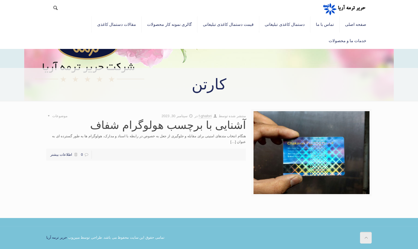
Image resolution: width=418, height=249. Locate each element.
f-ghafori (205, 116)
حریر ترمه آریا (56, 237)
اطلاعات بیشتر (61, 154)
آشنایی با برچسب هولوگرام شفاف (168, 125)
